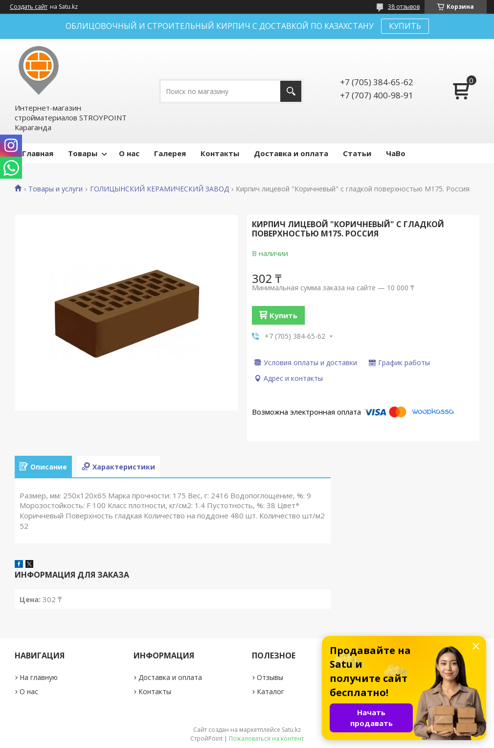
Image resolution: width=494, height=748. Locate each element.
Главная (37, 153)
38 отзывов (404, 6)
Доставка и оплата (291, 153)
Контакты (220, 153)
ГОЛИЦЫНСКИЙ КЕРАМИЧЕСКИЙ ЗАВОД (159, 189)
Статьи (357, 153)
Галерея (170, 153)
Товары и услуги (55, 189)
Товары (82, 153)
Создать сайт (28, 6)
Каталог (270, 691)
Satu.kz (291, 729)
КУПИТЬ (405, 26)
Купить (283, 315)
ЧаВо (395, 153)
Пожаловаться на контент (266, 738)
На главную (39, 677)
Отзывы (270, 677)
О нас (129, 153)
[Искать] (290, 91)
